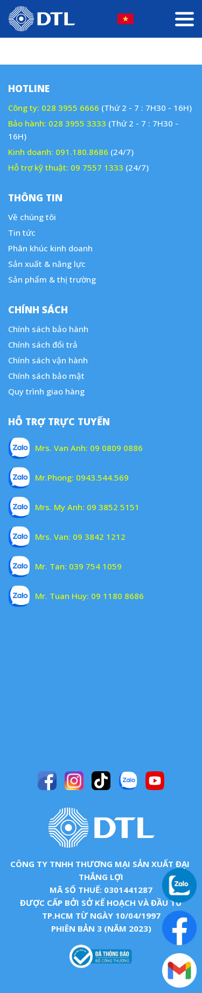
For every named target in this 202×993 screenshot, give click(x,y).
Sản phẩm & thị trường (52, 279)
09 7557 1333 (97, 167)
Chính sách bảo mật (46, 375)
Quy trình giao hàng (46, 391)
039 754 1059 (95, 566)
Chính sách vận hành (48, 360)
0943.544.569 (102, 477)
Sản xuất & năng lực (47, 263)
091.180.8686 (81, 151)
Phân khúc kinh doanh (50, 248)
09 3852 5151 (113, 507)
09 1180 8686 (117, 595)
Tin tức (22, 232)
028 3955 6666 (70, 107)
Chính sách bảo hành (48, 328)
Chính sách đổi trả (43, 344)
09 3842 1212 (99, 536)
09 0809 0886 (116, 447)
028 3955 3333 (77, 123)
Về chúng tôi (32, 217)
